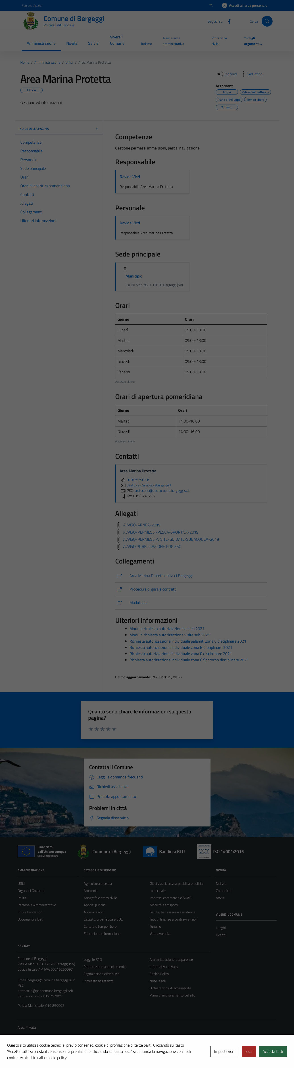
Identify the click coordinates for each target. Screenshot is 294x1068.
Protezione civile (219, 41)
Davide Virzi (130, 177)
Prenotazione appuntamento (104, 966)
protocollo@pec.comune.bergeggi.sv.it (45, 990)
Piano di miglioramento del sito (172, 995)
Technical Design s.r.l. (48, 1055)
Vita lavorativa (160, 933)
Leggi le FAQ (92, 959)
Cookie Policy (159, 973)
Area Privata (27, 1027)
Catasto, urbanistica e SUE (103, 919)
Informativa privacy (164, 966)
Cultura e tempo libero (100, 926)
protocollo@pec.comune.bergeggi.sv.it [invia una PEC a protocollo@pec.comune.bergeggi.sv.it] (162, 490)
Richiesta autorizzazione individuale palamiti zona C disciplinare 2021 (187, 641)
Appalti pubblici (95, 905)
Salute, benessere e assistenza (172, 912)
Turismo (146, 43)
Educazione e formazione (102, 933)
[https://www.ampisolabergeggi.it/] (191, 576)
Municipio (133, 276)
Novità (71, 43)
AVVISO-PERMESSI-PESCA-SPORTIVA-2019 (160, 532)
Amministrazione (41, 43)
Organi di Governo (31, 890)
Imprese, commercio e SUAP (170, 897)
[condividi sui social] (227, 74)
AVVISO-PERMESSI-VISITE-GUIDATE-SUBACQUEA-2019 (171, 539)
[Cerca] (267, 21)
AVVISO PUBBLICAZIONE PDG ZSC (152, 546)
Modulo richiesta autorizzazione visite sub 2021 (169, 635)
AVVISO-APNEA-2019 (142, 525)
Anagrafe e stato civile (100, 897)
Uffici (21, 883)
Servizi (93, 43)
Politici (22, 897)
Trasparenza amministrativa (173, 41)
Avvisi (220, 897)
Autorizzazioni (94, 912)
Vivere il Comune (117, 40)
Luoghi (221, 927)
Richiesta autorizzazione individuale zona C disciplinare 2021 (180, 654)
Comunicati (224, 890)
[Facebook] (227, 21)
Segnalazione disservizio (101, 973)
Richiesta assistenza (98, 981)
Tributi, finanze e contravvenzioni (174, 919)
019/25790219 (135, 479)
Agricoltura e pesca (98, 883)
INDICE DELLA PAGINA (59, 128)
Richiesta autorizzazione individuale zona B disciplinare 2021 (180, 647)
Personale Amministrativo (37, 905)
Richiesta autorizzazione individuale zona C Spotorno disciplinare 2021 (189, 660)
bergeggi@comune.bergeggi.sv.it (51, 980)
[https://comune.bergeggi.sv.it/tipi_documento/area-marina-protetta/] (191, 603)
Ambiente (91, 890)
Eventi (220, 935)
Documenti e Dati (30, 919)
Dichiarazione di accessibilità (170, 988)
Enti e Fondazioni (30, 912)
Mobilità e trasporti (164, 905)
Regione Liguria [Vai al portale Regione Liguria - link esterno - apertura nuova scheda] (32, 5)
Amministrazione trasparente (171, 959)
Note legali (158, 981)
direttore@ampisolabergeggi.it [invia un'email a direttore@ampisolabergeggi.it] (145, 485)
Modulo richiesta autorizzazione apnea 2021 (166, 629)
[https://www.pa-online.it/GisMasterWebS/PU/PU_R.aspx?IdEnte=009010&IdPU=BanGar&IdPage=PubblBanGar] (191, 589)
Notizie (221, 883)
